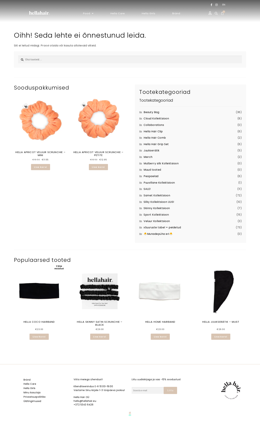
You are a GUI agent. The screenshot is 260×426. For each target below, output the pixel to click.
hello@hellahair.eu (85, 401)
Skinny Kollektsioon (157, 208)
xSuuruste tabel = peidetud (162, 227)
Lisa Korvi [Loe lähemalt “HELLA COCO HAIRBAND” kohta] (39, 336)
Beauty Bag (151, 112)
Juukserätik (152, 150)
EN (223, 4)
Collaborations (154, 125)
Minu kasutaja (32, 392)
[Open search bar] (216, 13)
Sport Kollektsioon (156, 215)
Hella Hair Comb (155, 138)
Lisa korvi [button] (40, 167)
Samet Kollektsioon (157, 195)
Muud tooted (152, 170)
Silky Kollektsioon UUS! (159, 202)
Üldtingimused (32, 401)
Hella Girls (148, 13)
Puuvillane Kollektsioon (159, 183)
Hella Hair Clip (153, 131)
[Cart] (222, 13)
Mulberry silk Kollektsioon (161, 163)
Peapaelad (151, 176)
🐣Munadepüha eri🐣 (158, 234)
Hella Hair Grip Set (156, 144)
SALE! (147, 189)
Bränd (176, 13)
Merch (148, 157)
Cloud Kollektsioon (156, 118)
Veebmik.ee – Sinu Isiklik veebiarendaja (130, 423)
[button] (88, 13)
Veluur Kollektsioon (157, 221)
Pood (88, 13)
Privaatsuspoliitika (35, 396)
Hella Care (117, 13)
